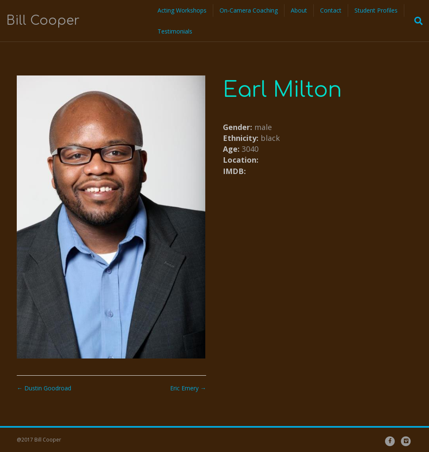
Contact (330, 10)
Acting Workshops (182, 10)
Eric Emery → (188, 388)
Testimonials (175, 31)
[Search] (416, 21)
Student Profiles (376, 10)
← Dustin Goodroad (44, 388)
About (299, 10)
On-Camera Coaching (249, 10)
